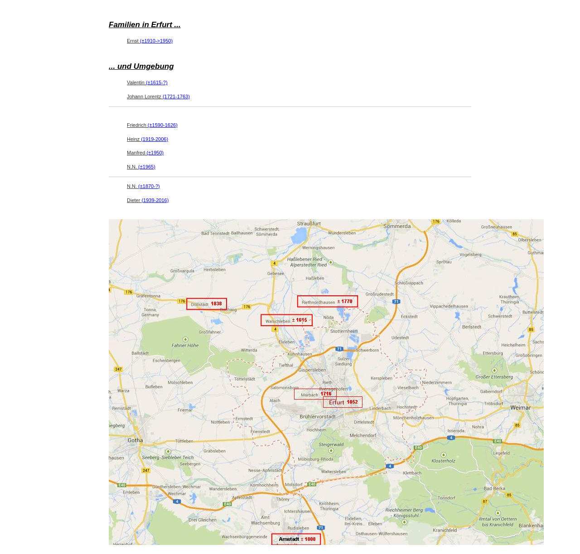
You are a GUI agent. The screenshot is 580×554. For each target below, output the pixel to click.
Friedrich (152, 125)
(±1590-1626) (163, 125)
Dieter (148, 200)
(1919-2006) (154, 139)
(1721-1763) (176, 96)
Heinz (147, 139)
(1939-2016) (155, 200)
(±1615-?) (157, 82)
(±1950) (155, 152)
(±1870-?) (149, 186)
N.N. (141, 166)
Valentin (147, 82)
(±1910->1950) (156, 40)
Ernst (150, 40)
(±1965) (146, 166)
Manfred (145, 152)
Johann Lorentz (158, 96)
